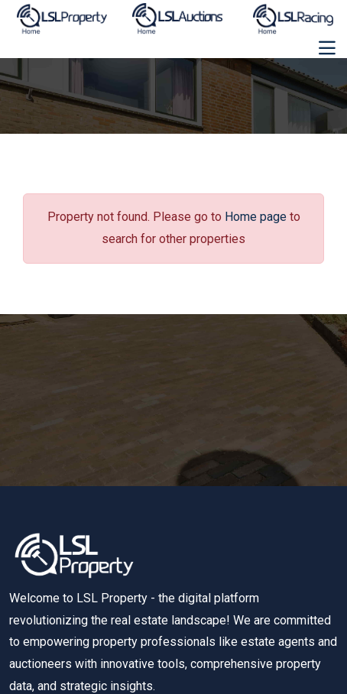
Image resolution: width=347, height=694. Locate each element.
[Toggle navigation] (327, 48)
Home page (256, 216)
